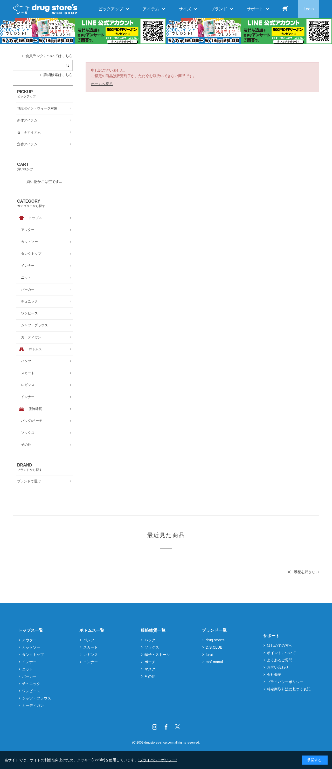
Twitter (177, 727)
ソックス (151, 647)
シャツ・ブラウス (36, 698)
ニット (27, 669)
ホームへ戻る (102, 84)
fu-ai (209, 655)
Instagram (154, 727)
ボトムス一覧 (91, 630)
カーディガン (33, 705)
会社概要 (274, 674)
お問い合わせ (278, 667)
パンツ (88, 640)
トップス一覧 (30, 630)
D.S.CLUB (214, 647)
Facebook (166, 727)
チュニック (31, 684)
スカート (90, 647)
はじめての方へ (279, 645)
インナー (29, 662)
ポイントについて (281, 653)
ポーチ (149, 662)
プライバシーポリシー (285, 682)
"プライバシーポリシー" (157, 760)
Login (308, 9)
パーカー (29, 676)
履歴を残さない (306, 572)
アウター (29, 640)
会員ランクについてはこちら (49, 56)
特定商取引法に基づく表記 (288, 689)
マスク (149, 669)
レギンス (90, 655)
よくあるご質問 (279, 660)
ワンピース (31, 691)
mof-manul (214, 662)
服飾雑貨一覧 (153, 630)
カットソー (31, 647)
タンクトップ (33, 655)
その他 (149, 676)
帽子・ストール (157, 655)
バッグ (149, 640)
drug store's (215, 640)
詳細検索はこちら (58, 75)
